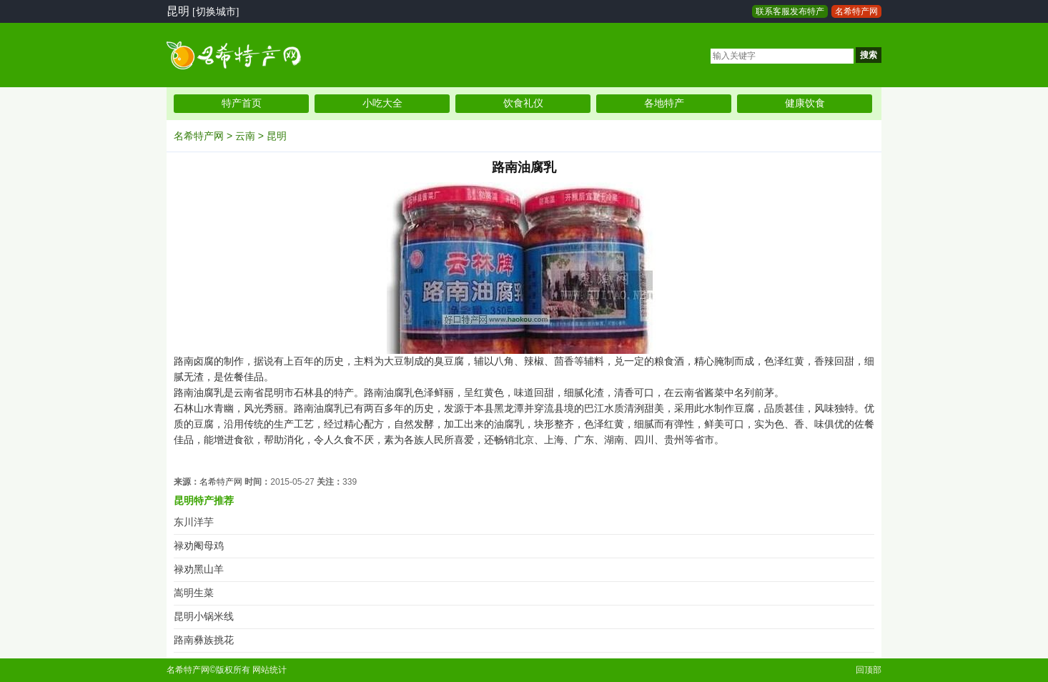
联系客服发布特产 (790, 11)
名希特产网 (856, 11)
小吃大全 (382, 103)
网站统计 (269, 670)
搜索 (868, 55)
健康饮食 (805, 103)
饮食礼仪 (523, 103)
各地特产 (664, 103)
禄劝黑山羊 (199, 569)
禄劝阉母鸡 (199, 545)
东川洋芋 (194, 522)
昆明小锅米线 (204, 616)
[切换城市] (215, 11)
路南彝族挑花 (204, 640)
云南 (245, 136)
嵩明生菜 (194, 593)
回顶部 (868, 670)
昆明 (277, 136)
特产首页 (242, 103)
